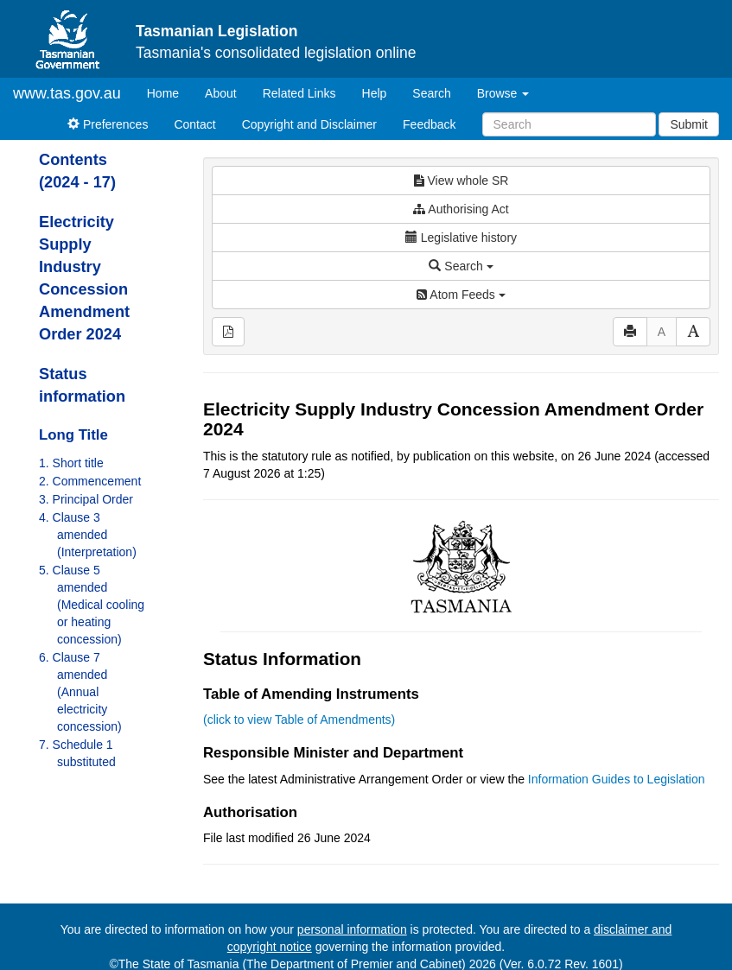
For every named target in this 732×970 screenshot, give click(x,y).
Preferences (107, 124)
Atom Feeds (461, 294)
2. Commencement (90, 481)
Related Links (299, 93)
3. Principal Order (86, 499)
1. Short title (71, 463)
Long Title (73, 435)
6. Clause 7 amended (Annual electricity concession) (80, 691)
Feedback (429, 124)
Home (169, 92)
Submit (689, 124)
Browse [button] (503, 93)
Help (374, 93)
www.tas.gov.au (67, 93)
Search (431, 93)
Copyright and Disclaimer (309, 124)
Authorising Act (461, 209)
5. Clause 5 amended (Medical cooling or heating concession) (91, 604)
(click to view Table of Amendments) (299, 719)
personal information (352, 929)
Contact (194, 124)
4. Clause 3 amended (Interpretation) (88, 534)
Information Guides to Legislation (616, 779)
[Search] (569, 124)
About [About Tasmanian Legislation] (221, 93)
